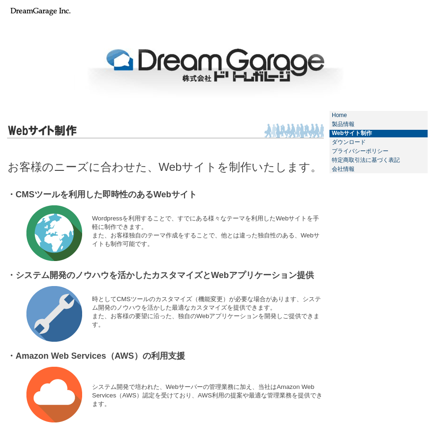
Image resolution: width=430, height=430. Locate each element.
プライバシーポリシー (360, 151)
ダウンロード (349, 142)
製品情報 (343, 124)
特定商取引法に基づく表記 (366, 160)
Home (339, 115)
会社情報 (343, 169)
